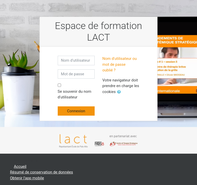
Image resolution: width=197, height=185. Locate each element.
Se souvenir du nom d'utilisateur (74, 94)
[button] (120, 92)
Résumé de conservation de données (41, 172)
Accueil (20, 166)
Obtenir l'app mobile (27, 178)
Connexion (76, 111)
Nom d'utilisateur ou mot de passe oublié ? (119, 64)
